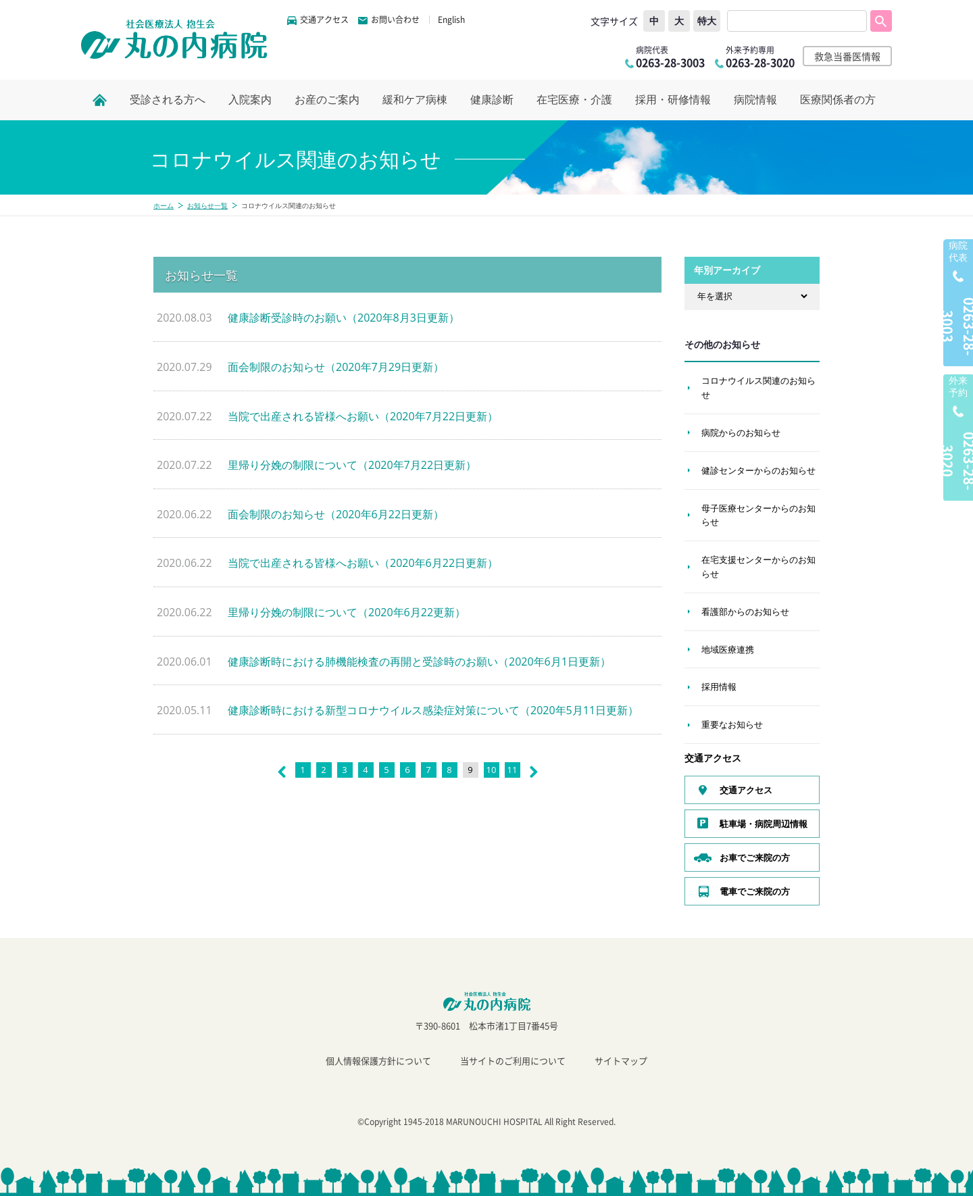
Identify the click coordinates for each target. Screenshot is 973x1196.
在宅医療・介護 (574, 99)
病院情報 (755, 99)
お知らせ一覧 (207, 205)
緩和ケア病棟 (414, 99)
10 (492, 770)
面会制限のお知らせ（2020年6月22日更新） (336, 514)
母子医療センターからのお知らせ (758, 515)
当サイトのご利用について (513, 1060)
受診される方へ (167, 99)
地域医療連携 (727, 649)
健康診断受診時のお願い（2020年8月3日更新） (343, 317)
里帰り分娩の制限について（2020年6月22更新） (347, 612)
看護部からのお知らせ (745, 611)
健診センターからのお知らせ (758, 470)
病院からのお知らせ (740, 432)
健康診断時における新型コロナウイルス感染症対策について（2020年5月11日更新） (433, 710)
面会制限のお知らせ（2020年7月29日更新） (336, 366)
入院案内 (250, 99)
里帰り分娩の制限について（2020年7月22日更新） (352, 464)
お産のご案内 (327, 99)
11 (512, 770)
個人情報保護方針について (378, 1060)
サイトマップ (621, 1060)
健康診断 (492, 99)
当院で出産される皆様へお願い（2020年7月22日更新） (363, 416)
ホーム (163, 205)
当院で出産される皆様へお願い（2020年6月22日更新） (363, 562)
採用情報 (719, 686)
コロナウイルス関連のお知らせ (758, 387)
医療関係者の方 (838, 99)
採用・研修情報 (673, 99)
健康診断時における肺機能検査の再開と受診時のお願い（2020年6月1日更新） (419, 661)
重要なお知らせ (732, 724)
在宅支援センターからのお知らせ (758, 566)
